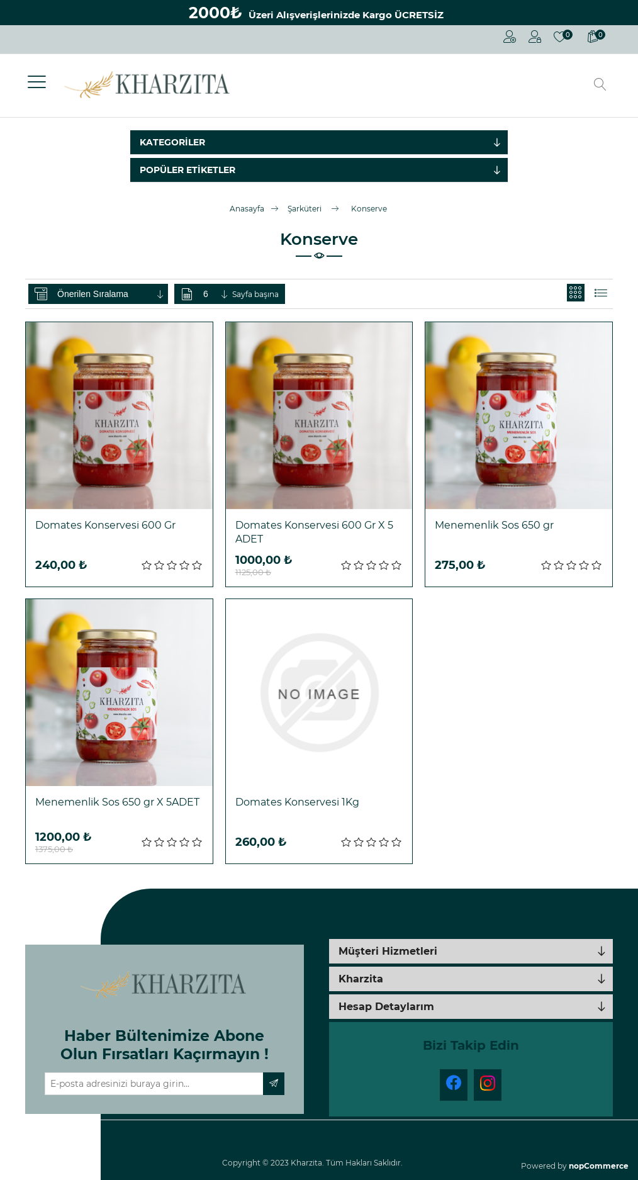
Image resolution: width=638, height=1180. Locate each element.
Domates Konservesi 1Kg (297, 802)
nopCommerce (599, 1166)
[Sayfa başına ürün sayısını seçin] (216, 294)
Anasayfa (247, 208)
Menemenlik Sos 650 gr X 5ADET (117, 802)
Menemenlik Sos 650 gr (494, 525)
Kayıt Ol (509, 36)
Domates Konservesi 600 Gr (105, 525)
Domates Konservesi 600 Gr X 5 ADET (314, 532)
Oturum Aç (535, 36)
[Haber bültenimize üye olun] (154, 1083)
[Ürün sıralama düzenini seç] (111, 294)
